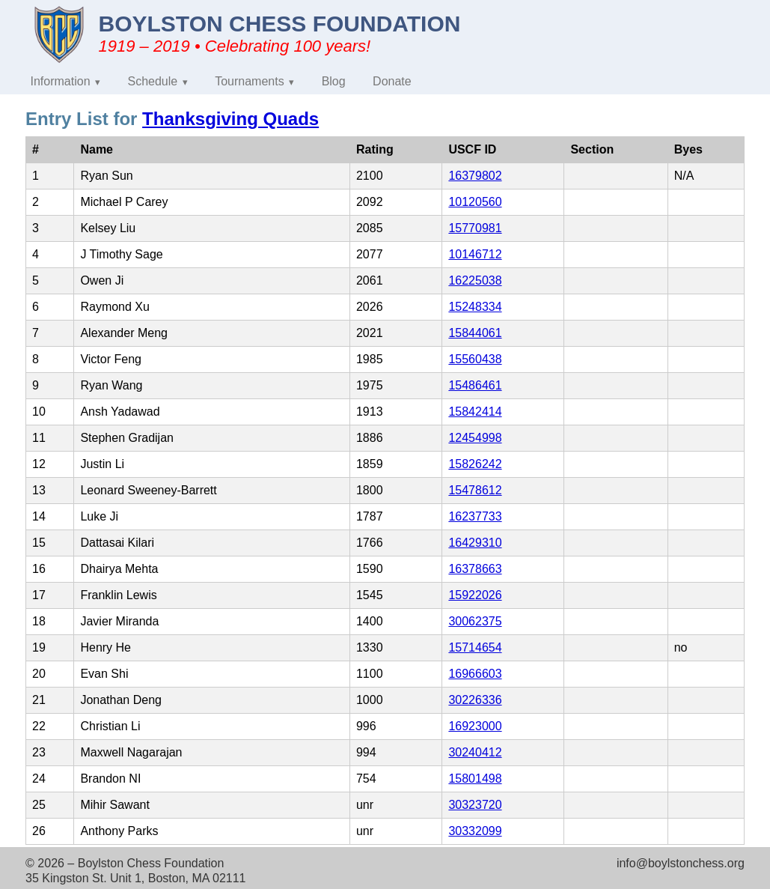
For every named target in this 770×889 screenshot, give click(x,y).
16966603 (474, 673)
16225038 (474, 280)
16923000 (474, 726)
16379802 (474, 175)
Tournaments (249, 81)
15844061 (474, 333)
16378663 (474, 568)
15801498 (474, 778)
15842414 (474, 411)
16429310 (474, 542)
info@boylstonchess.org (681, 863)
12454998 (474, 437)
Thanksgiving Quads (230, 119)
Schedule (153, 81)
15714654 (474, 647)
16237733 (474, 516)
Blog (334, 81)
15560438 (474, 359)
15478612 (474, 490)
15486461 (474, 385)
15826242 (474, 464)
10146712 (474, 254)
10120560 (474, 201)
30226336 (474, 700)
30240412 (474, 752)
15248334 (474, 306)
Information (61, 81)
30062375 (474, 621)
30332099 (474, 831)
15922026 (474, 595)
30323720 (474, 804)
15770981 (474, 228)
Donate (392, 81)
